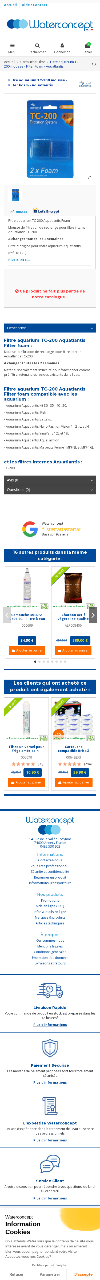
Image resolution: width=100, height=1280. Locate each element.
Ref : (12, 212)
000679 (26, 757)
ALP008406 (73, 625)
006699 (27, 625)
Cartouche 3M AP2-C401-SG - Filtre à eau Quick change (27, 619)
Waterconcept (52, 523)
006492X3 (73, 757)
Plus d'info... (19, 260)
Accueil (11, 4)
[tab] (50, 328)
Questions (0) (50, 489)
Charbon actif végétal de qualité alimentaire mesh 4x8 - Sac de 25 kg (73, 620)
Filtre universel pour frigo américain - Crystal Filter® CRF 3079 (26, 752)
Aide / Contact (34, 4)
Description (50, 328)
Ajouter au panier (27, 650)
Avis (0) (50, 480)
